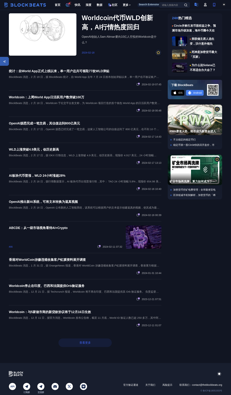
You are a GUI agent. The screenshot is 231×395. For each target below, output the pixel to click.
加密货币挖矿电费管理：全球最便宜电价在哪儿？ (200, 189)
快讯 (77, 4)
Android (195, 93)
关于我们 (150, 384)
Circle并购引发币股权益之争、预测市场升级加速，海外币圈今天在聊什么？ (194, 30)
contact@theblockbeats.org (207, 384)
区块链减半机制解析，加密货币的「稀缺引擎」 (199, 195)
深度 (88, 4)
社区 (112, 5)
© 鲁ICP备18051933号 (211, 390)
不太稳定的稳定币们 (184, 139)
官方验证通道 (130, 384)
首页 (57, 4)
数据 (99, 4)
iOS (177, 93)
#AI (11, 246)
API (12, 386)
